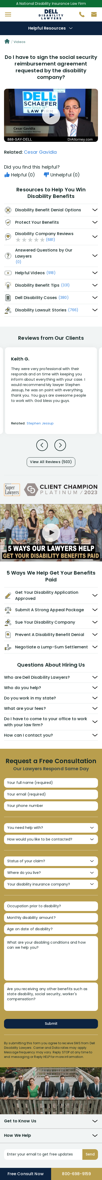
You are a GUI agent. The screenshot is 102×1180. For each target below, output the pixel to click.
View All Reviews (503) (51, 461)
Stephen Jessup (40, 423)
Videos (19, 41)
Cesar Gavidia (40, 152)
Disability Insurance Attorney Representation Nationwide (51, 14)
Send (90, 1154)
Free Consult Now (26, 1174)
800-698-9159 (76, 1174)
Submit (51, 1023)
